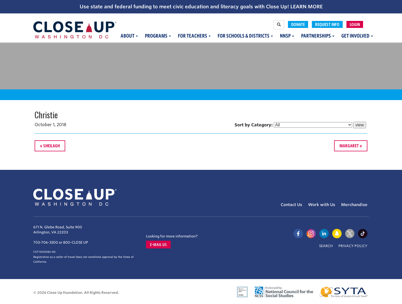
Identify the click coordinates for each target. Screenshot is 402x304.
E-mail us (158, 244)
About (129, 36)
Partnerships (317, 36)
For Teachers (194, 36)
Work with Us (321, 204)
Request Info (327, 24)
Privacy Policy (352, 246)
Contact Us (291, 204)
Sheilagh (51, 145)
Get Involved (357, 36)
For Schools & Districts (245, 36)
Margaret (349, 145)
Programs (158, 36)
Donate (298, 24)
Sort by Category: (254, 124)
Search (326, 246)
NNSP (287, 36)
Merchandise (354, 204)
